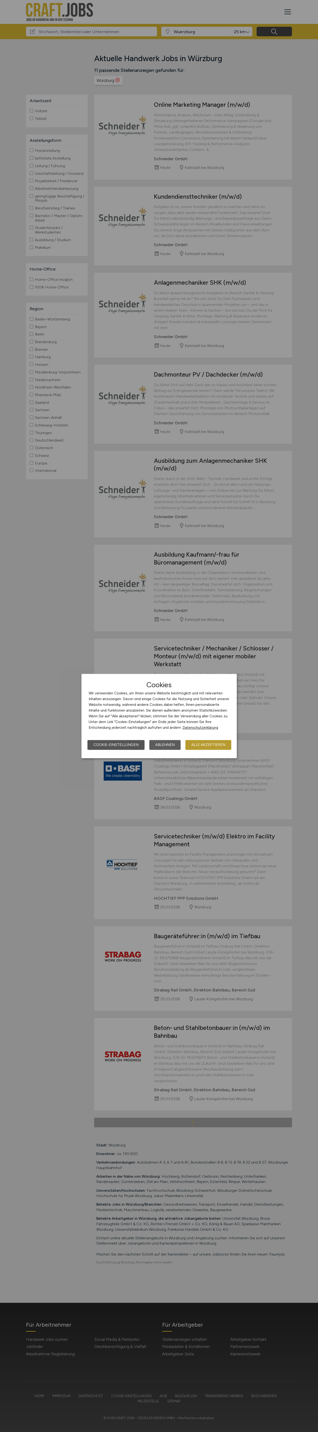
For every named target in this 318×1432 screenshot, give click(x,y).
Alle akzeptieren (208, 745)
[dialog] (159, 716)
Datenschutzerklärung (200, 727)
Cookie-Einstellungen (116, 745)
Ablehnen (165, 745)
